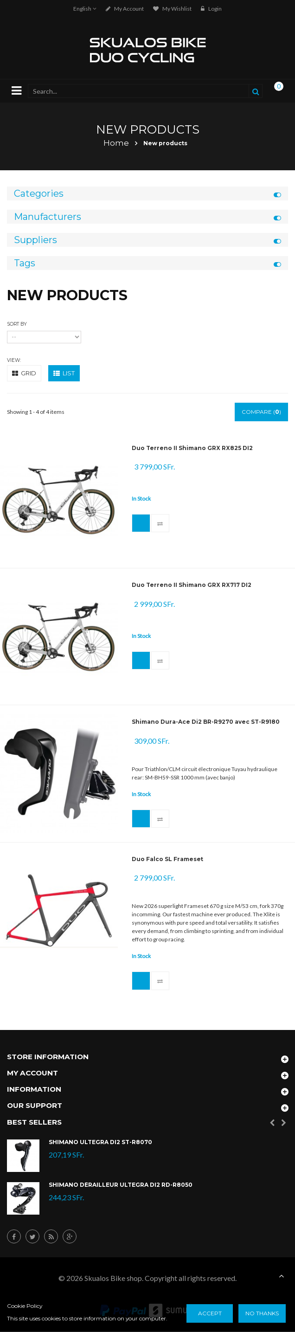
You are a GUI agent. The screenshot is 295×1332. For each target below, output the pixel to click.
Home (116, 143)
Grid (24, 373)
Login (211, 8)
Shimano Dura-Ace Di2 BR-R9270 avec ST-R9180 (206, 722)
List (64, 373)
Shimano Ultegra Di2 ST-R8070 (100, 1143)
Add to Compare (160, 523)
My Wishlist (172, 8)
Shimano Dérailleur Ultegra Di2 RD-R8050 (120, 1186)
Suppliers (35, 239)
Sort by (17, 324)
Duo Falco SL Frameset (167, 859)
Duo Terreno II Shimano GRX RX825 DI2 (192, 448)
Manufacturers (47, 216)
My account (125, 8)
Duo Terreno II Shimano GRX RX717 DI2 (191, 585)
